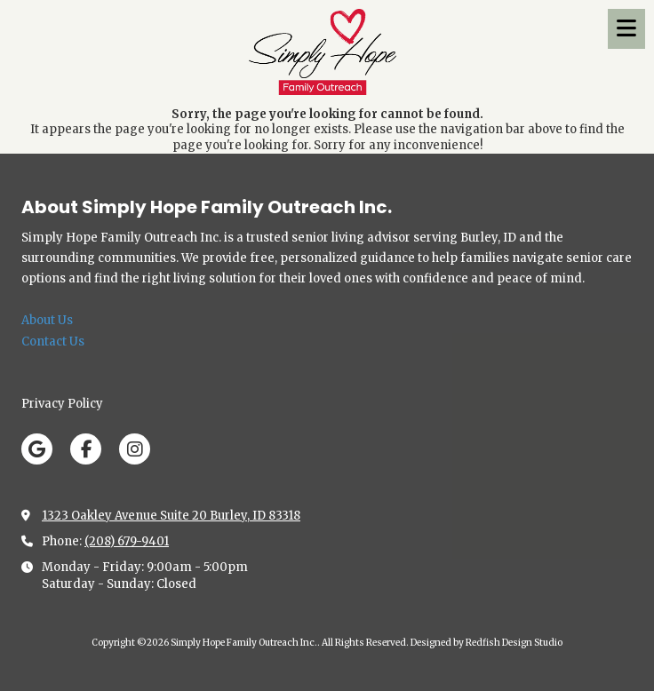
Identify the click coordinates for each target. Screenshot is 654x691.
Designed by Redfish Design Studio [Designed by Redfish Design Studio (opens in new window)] (486, 642)
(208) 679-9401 (126, 541)
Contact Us (52, 341)
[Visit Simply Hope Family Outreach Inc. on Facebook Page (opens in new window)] (85, 449)
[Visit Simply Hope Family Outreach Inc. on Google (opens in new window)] (36, 449)
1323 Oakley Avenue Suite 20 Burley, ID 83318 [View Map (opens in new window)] (171, 515)
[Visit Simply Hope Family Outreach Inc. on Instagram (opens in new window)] (134, 449)
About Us (47, 320)
